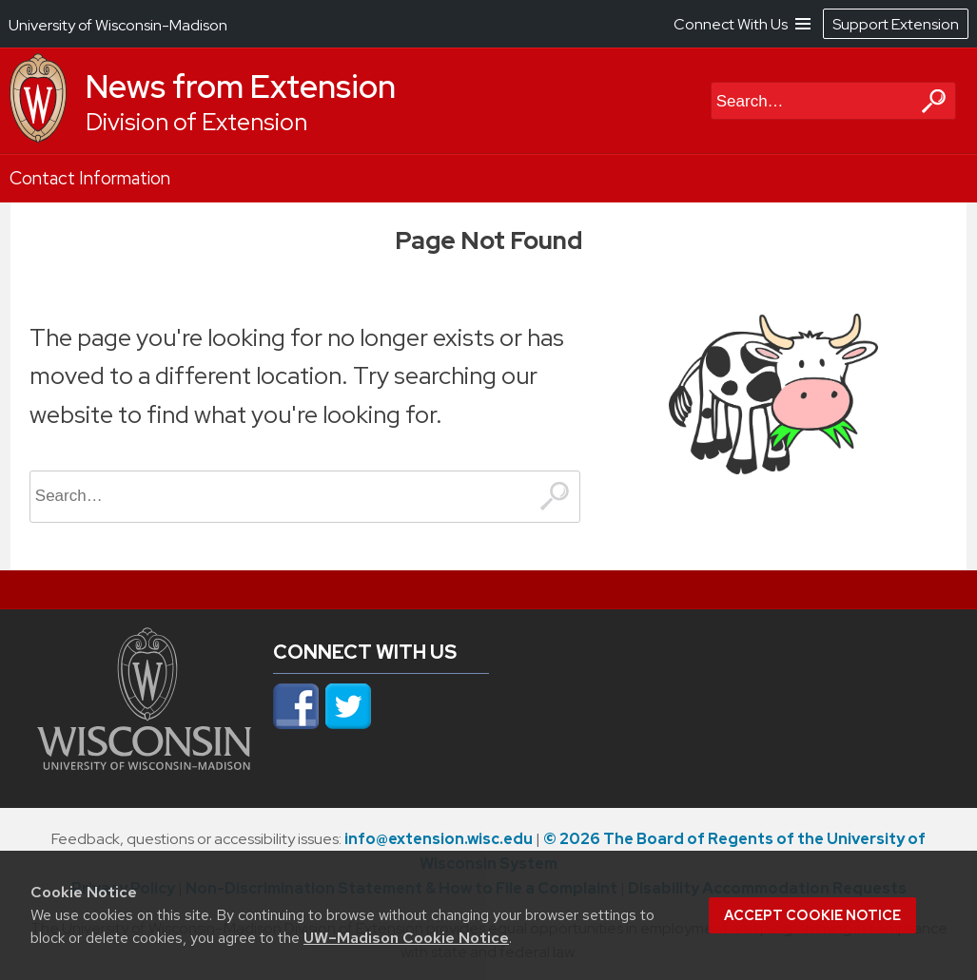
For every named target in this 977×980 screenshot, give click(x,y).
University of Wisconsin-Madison (118, 25)
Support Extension (895, 24)
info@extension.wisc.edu (438, 839)
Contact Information (90, 178)
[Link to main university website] (144, 764)
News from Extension (241, 86)
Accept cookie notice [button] (812, 915)
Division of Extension (196, 122)
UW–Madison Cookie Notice (406, 938)
